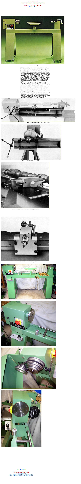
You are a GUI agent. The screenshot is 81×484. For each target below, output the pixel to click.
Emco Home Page (32, 6)
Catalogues (32, 2)
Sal (39, 1)
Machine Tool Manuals (25, 2)
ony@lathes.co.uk (34, 0)
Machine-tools (35, 1)
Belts (36, 2)
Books (39, 2)
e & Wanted (42, 1)
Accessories (42, 2)
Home (22, 1)
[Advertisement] (35, 12)
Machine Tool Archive (28, 1)
